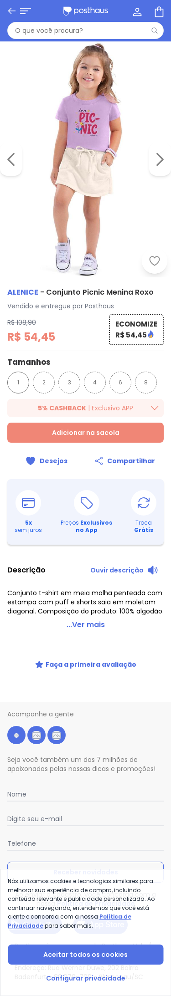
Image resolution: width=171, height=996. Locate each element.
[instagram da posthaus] (36, 735)
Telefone (21, 843)
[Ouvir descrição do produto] (124, 570)
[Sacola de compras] (158, 10)
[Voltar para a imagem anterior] (11, 159)
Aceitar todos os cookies (85, 954)
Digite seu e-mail (34, 818)
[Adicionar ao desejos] (154, 261)
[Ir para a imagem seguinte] (160, 159)
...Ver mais (86, 624)
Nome (16, 794)
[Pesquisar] (154, 30)
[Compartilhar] (125, 461)
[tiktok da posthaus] (56, 735)
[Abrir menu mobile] (25, 10)
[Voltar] (11, 10)
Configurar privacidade (85, 978)
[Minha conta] (136, 10)
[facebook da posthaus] (16, 735)
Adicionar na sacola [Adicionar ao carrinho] (85, 432)
